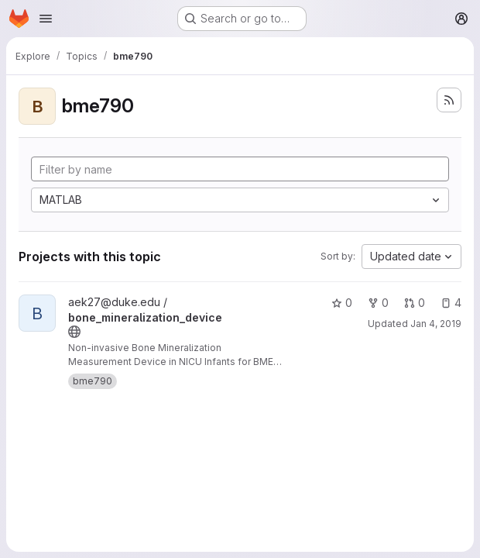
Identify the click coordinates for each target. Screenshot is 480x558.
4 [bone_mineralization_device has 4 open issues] (451, 302)
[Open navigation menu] (45, 18)
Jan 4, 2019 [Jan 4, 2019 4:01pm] (435, 323)
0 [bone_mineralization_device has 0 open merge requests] (414, 302)
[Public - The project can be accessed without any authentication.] (74, 332)
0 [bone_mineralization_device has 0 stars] (341, 302)
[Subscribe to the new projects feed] (449, 100)
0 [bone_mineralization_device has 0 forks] (378, 302)
